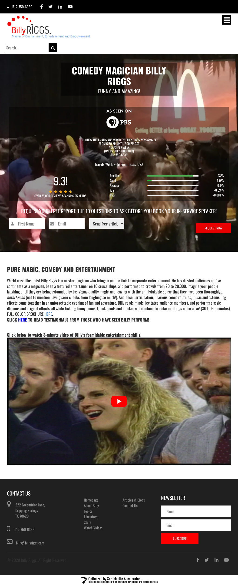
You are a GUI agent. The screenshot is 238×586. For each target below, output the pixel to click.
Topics (88, 511)
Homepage (91, 500)
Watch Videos (93, 528)
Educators (90, 516)
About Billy (91, 505)
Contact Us (130, 505)
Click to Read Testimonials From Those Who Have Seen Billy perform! (78, 320)
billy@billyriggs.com (30, 543)
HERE (48, 314)
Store (87, 522)
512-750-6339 (24, 529)
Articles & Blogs (133, 500)
